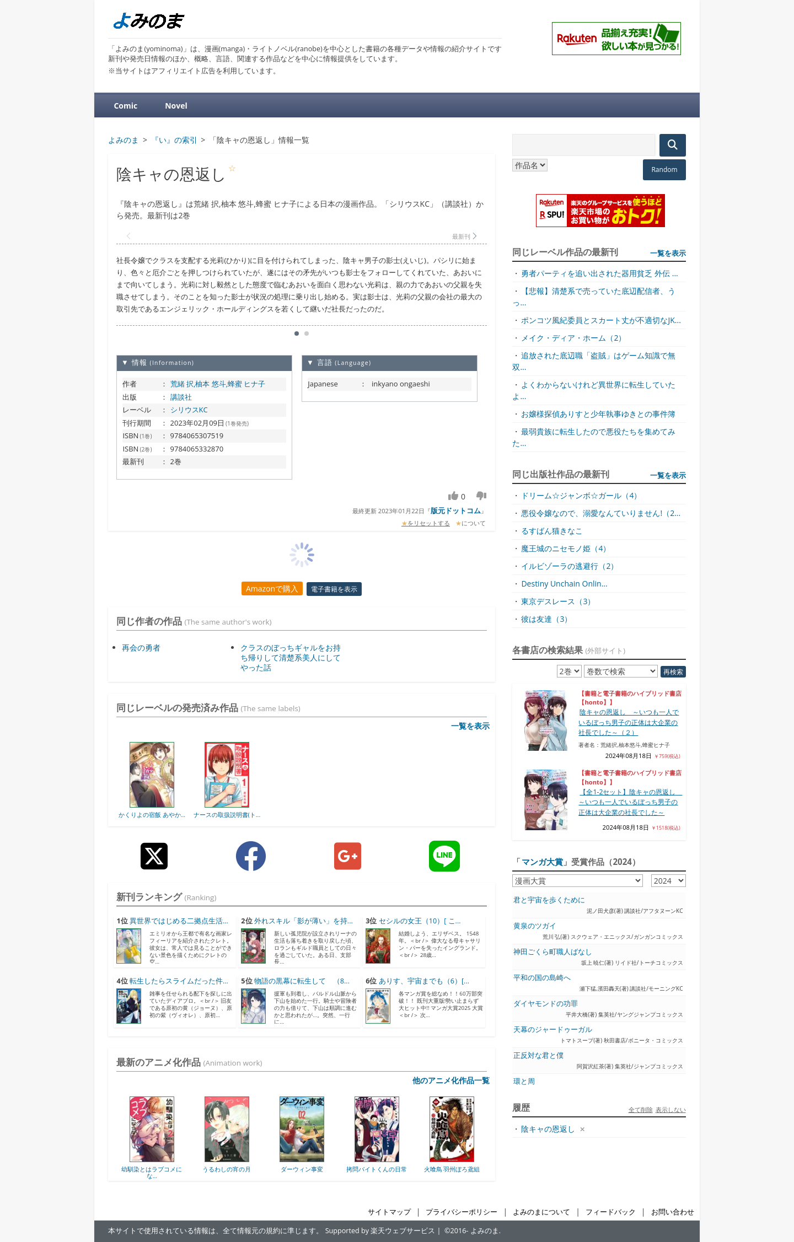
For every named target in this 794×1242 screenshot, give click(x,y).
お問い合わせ (672, 1212)
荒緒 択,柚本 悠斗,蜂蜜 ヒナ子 (218, 384)
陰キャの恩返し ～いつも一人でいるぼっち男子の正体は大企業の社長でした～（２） (628, 722)
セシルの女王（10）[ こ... (420, 921)
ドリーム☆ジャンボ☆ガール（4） (581, 495)
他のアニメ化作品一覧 (451, 1080)
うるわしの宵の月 (226, 1169)
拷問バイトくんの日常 (376, 1169)
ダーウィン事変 (302, 1169)
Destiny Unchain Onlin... (564, 583)
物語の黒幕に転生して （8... (302, 981)
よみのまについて (541, 1212)
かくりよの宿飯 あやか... (152, 814)
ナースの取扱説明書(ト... (227, 814)
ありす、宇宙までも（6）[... (424, 981)
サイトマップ (389, 1212)
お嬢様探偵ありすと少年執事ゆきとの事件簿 (598, 413)
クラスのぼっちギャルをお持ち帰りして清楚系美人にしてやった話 (290, 657)
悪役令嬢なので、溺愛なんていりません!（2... (600, 513)
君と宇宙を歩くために (549, 900)
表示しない (671, 1109)
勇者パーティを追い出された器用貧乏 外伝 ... (599, 273)
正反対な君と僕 (538, 1055)
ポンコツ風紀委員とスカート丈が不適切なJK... (600, 320)
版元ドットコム (456, 510)
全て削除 (641, 1109)
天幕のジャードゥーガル (552, 1029)
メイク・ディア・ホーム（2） (573, 337)
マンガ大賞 (542, 861)
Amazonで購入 (272, 588)
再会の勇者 (141, 647)
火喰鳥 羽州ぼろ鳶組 (452, 1169)
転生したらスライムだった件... (179, 981)
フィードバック (611, 1212)
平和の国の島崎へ (542, 977)
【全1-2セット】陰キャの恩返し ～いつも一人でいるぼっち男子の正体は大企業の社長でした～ (630, 802)
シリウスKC (189, 410)
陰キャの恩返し (548, 1128)
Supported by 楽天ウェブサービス (380, 1230)
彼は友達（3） (546, 619)
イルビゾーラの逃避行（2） (569, 566)
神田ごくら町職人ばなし (552, 951)
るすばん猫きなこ (552, 530)
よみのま (484, 1230)
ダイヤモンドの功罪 (545, 1003)
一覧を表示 (470, 726)
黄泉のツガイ (534, 926)
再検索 (673, 671)
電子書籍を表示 (334, 589)
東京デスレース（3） (558, 601)
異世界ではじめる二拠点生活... (179, 921)
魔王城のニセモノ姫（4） (565, 548)
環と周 (524, 1081)
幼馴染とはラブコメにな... (151, 1172)
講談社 (181, 397)
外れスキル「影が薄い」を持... (303, 921)
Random (664, 169)
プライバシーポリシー (461, 1212)
